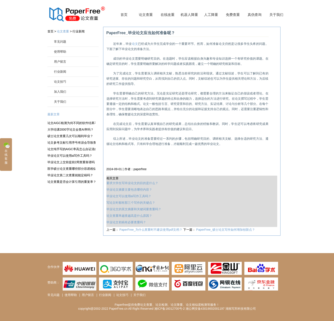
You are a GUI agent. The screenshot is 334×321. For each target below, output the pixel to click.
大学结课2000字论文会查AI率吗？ (70, 129)
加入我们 (60, 91)
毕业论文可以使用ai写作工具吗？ (69, 155)
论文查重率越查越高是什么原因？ (129, 215)
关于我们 (276, 15)
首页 (124, 15)
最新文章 (53, 114)
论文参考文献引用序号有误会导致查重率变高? (71, 142)
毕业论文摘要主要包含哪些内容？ (129, 189)
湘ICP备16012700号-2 (169, 308)
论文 (135, 43)
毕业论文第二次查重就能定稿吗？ (70, 175)
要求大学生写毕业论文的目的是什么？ (132, 183)
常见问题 (60, 41)
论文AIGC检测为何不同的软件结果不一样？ (71, 123)
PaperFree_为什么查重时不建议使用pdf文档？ (151, 229)
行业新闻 (78, 31)
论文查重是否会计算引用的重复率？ (71, 181)
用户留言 (60, 61)
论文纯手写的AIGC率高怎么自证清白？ (71, 149)
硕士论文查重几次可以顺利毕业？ (70, 136)
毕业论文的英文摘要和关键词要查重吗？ (133, 209)
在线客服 (6, 152)
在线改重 (168, 15)
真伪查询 (255, 15)
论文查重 (146, 15)
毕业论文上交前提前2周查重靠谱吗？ (71, 162)
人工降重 (211, 15)
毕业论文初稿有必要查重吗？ (126, 222)
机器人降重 (189, 15)
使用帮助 (60, 51)
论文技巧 (60, 81)
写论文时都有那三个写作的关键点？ (130, 202)
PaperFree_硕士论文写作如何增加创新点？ (225, 229)
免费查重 (233, 15)
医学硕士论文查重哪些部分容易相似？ (71, 168)
